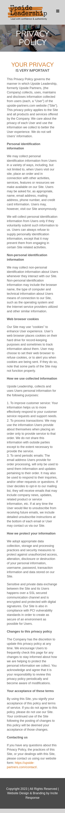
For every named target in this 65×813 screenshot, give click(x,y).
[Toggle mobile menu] (58, 11)
